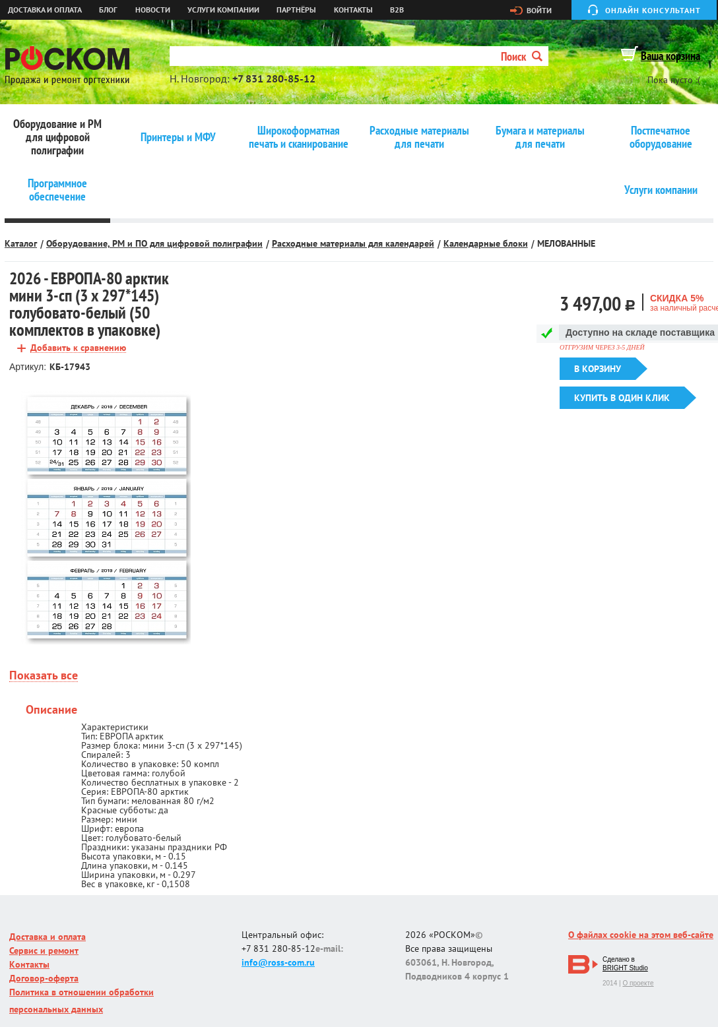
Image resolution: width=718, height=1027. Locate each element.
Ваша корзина (670, 55)
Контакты (353, 10)
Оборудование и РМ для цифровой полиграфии (57, 137)
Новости (152, 10)
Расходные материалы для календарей (353, 243)
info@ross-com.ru (278, 962)
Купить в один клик (622, 398)
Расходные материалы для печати (419, 137)
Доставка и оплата (45, 10)
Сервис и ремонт (44, 950)
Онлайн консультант (653, 10)
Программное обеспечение (57, 190)
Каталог (21, 243)
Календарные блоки (485, 243)
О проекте (637, 983)
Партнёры (296, 10)
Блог (108, 10)
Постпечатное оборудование (661, 137)
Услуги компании (223, 10)
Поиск (521, 56)
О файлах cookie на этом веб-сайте (640, 935)
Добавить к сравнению (78, 348)
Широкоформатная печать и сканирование (298, 137)
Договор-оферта (44, 978)
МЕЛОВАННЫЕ (566, 243)
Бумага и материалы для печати (540, 137)
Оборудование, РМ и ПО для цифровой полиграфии (154, 243)
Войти (539, 11)
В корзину (597, 369)
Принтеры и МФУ (178, 137)
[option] (106, 518)
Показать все (43, 675)
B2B (397, 10)
